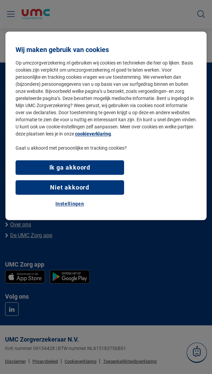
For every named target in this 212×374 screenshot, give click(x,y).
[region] (106, 126)
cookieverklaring (93, 134)
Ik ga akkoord (70, 167)
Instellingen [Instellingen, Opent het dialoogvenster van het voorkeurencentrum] (69, 204)
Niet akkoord (69, 187)
